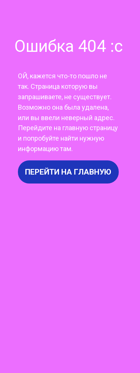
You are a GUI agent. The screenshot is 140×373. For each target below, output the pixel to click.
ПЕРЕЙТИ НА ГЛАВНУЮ (68, 171)
